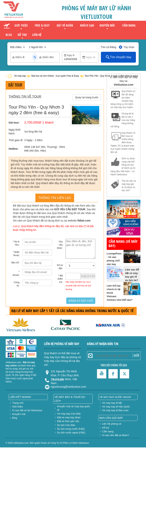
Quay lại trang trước (86, 97)
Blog (9, 35)
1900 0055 (57, 379)
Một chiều (16, 47)
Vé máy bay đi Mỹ (112, 402)
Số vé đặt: (60, 267)
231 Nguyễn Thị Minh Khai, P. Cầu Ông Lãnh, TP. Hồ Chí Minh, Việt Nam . (65, 373)
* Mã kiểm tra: (60, 278)
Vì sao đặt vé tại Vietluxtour (27, 410)
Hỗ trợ (22, 35)
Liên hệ (36, 35)
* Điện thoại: (16, 254)
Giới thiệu (21, 25)
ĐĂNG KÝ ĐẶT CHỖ (81, 300)
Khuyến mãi (107, 25)
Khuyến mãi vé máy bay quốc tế (73, 408)
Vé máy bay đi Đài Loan (115, 410)
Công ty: (16, 284)
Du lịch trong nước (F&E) (71, 428)
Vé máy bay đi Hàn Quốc (116, 406)
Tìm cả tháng (108, 47)
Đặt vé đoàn (65, 25)
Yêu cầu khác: (60, 244)
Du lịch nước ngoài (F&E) (71, 432)
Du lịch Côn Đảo (66, 425)
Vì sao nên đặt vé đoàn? (115, 435)
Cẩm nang (129, 25)
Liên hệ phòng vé (111, 423)
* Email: (16, 273)
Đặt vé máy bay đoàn (69, 417)
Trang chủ (17, 402)
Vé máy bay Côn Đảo (69, 413)
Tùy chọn (126, 47)
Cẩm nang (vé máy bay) (123, 243)
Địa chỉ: (15, 262)
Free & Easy (42, 25)
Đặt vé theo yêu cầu (68, 421)
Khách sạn (87, 25)
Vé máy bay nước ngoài (115, 397)
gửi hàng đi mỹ (115, 194)
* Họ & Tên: (16, 243)
